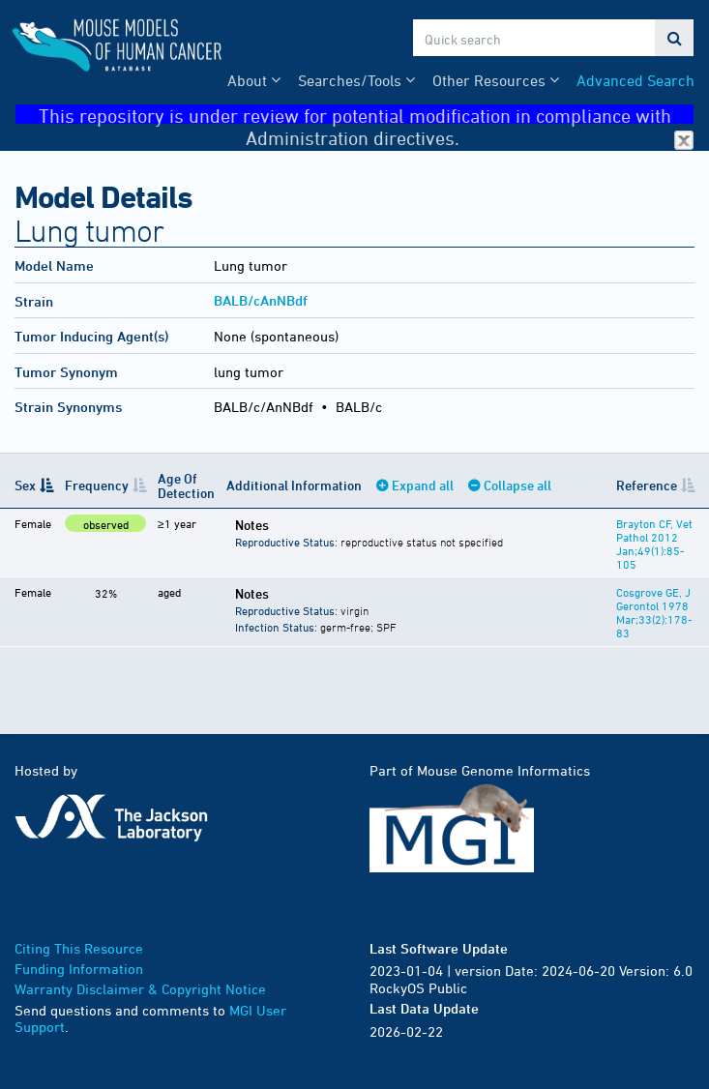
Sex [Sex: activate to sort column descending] (25, 485)
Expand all (423, 485)
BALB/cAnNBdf (261, 300)
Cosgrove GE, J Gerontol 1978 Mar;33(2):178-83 (654, 612)
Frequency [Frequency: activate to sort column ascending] (97, 485)
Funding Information (79, 968)
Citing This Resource (79, 948)
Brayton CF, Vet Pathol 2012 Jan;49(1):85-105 (654, 543)
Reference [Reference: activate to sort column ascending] (646, 485)
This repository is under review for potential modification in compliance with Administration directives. (366, 114)
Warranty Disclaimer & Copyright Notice (140, 989)
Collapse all (517, 485)
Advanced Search (635, 80)
